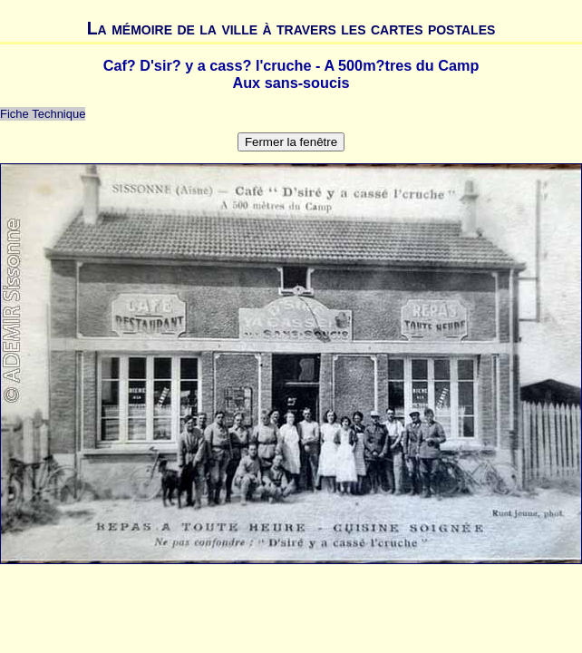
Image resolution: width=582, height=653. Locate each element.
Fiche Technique (42, 114)
